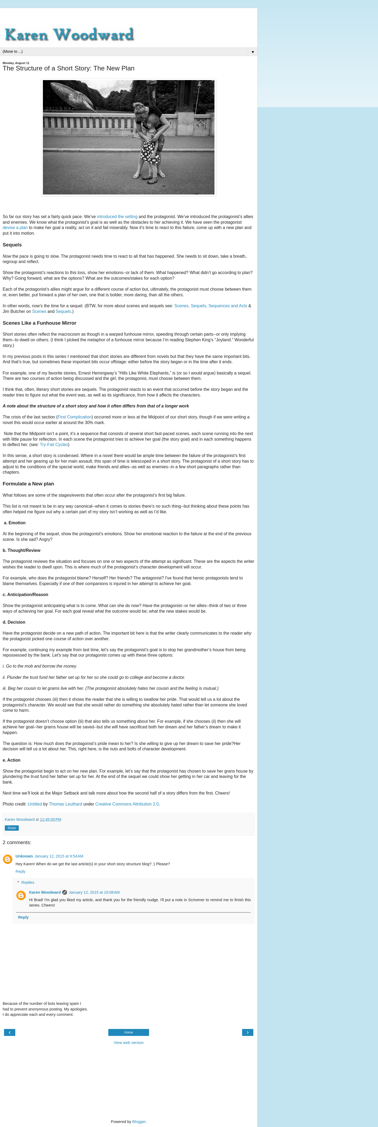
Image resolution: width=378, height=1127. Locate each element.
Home (128, 1032)
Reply (20, 871)
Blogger (139, 1121)
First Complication (75, 417)
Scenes (39, 311)
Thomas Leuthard (65, 804)
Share (12, 828)
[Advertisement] (129, 14)
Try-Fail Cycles (54, 444)
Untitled (35, 804)
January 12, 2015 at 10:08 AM (94, 892)
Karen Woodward (45, 892)
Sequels (63, 311)
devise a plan (15, 227)
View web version (129, 1042)
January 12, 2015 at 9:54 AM (59, 856)
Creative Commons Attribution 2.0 (127, 804)
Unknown (24, 856)
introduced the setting (117, 216)
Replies (27, 882)
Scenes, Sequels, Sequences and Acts (210, 306)
